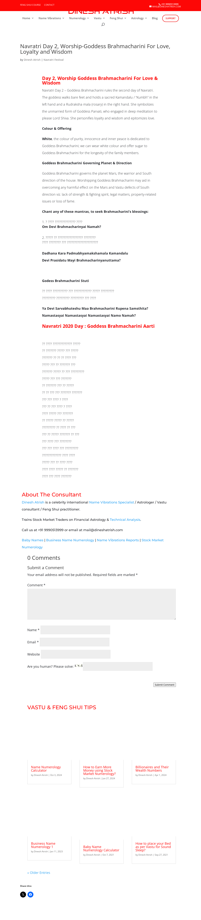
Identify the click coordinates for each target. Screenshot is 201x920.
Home (26, 18)
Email (33, 642)
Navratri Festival (54, 59)
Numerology (77, 18)
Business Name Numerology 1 (43, 845)
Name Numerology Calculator (46, 769)
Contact (49, 5)
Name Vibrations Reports (118, 540)
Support (171, 18)
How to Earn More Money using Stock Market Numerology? (99, 770)
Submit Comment (164, 684)
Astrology (137, 18)
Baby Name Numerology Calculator (101, 848)
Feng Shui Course (30, 5)
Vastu (98, 18)
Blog (155, 18)
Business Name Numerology (70, 540)
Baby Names (32, 540)
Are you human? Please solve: (90, 666)
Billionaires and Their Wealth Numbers (152, 769)
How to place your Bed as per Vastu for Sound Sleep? (153, 846)
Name (33, 630)
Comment (36, 585)
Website (33, 654)
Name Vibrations (50, 18)
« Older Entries (38, 872)
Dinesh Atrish (32, 59)
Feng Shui (116, 18)
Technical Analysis (125, 520)
